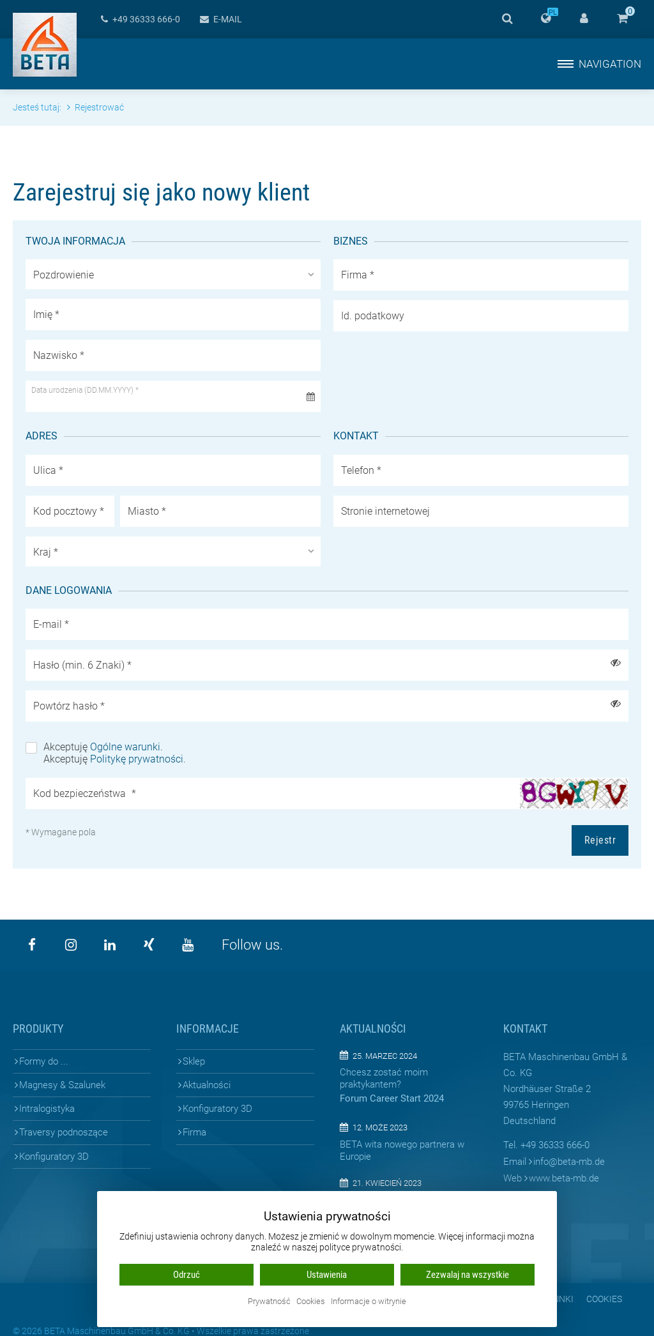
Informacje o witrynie (368, 1302)
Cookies (604, 1299)
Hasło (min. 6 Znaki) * (82, 665)
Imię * (46, 314)
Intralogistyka (47, 1108)
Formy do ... (43, 1061)
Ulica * (48, 470)
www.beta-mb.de (564, 1178)
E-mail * (51, 624)
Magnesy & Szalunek (62, 1085)
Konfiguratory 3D (54, 1156)
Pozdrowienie (63, 275)
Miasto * (147, 511)
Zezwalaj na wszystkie (467, 1274)
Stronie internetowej (385, 511)
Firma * (357, 275)
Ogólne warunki (125, 747)
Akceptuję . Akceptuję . (114, 753)
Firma (194, 1132)
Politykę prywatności (136, 759)
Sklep (194, 1061)
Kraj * (45, 552)
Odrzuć (186, 1274)
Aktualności (207, 1085)
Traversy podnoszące (63, 1132)
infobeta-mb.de (569, 1161)
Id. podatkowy (372, 316)
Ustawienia (327, 1274)
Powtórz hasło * (69, 706)
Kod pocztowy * (68, 511)
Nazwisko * (58, 355)
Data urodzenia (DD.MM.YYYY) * (85, 390)
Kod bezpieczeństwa (84, 793)
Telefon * (361, 470)
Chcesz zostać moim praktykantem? (384, 1078)
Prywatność (269, 1302)
